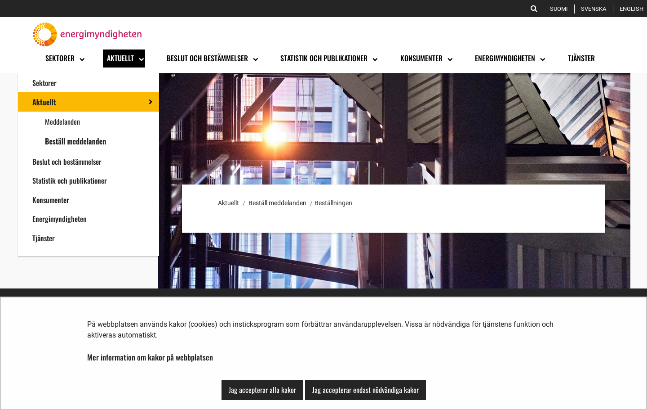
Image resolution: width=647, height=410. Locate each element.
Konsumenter (50, 199)
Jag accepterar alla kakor (262, 389)
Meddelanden (62, 121)
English (633, 8)
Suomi (561, 8)
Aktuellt (44, 102)
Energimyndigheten (59, 218)
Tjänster (43, 238)
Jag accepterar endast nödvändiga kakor (365, 389)
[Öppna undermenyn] (81, 59)
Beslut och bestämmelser (67, 161)
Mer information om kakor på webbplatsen (150, 357)
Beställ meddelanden (75, 141)
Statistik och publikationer (69, 180)
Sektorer (44, 82)
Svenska (595, 8)
